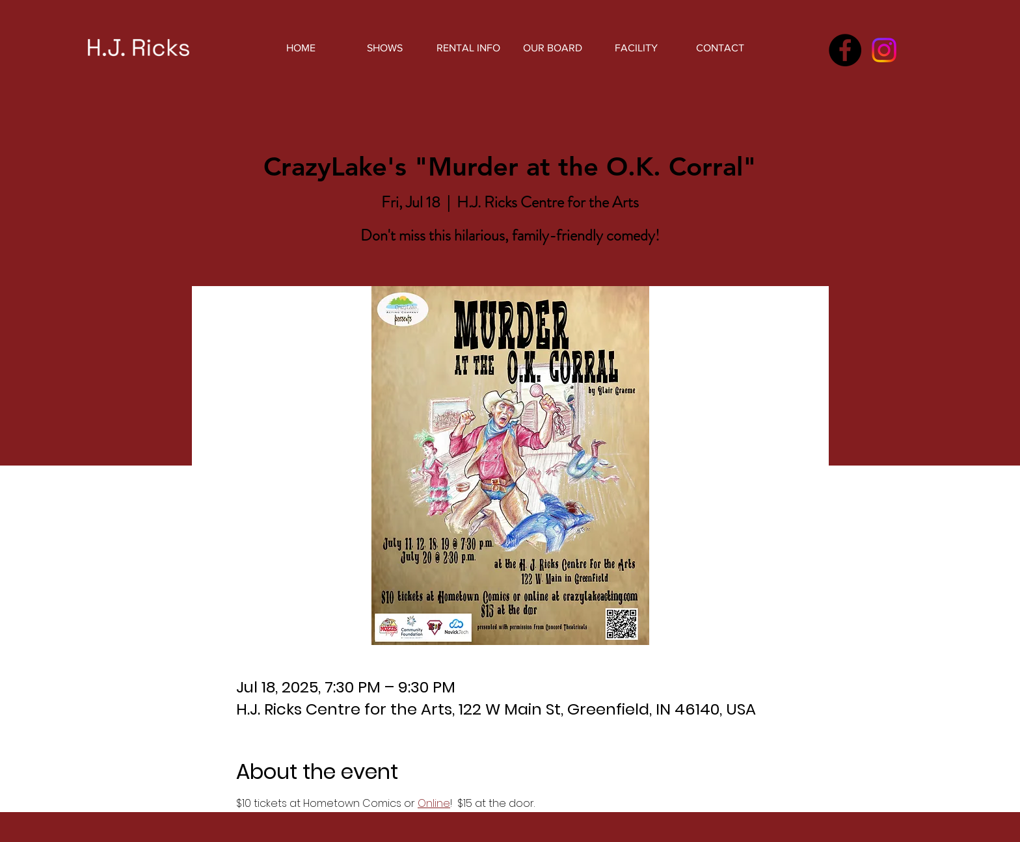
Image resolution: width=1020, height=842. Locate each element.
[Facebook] (845, 50)
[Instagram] (884, 50)
